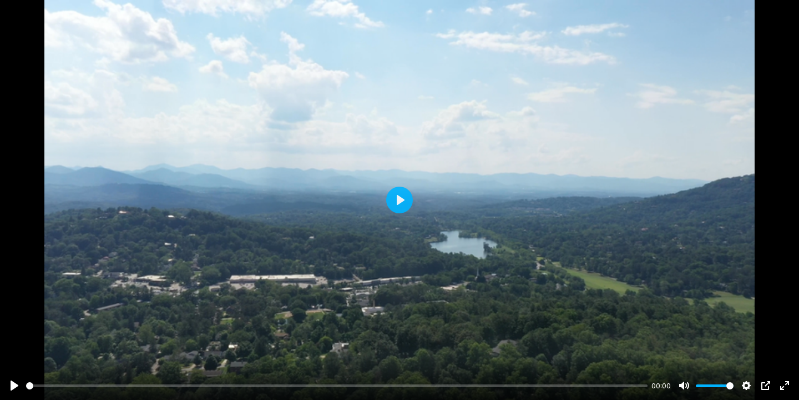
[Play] (14, 385)
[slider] (337, 386)
